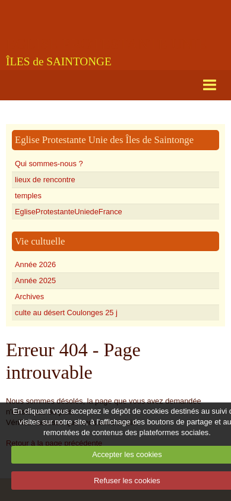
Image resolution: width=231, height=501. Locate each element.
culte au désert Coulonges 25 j (66, 312)
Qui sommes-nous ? (49, 163)
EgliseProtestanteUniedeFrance (68, 211)
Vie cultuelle (40, 241)
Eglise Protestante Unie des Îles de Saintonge (104, 139)
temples (28, 195)
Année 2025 (35, 280)
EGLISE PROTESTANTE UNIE (106, 44)
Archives (29, 296)
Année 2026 (35, 264)
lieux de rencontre (45, 179)
